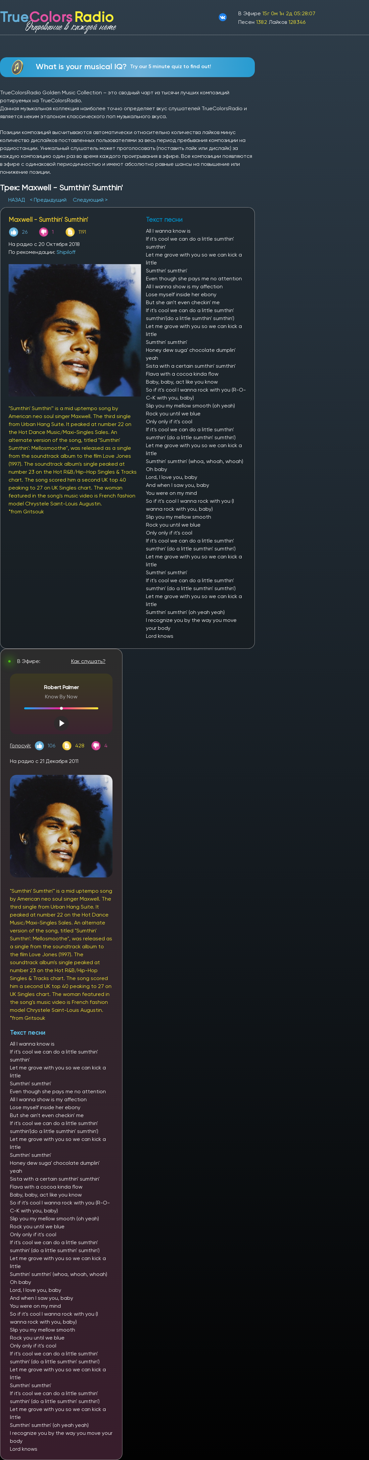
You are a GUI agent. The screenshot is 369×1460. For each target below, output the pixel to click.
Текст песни (27, 1032)
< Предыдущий (48, 200)
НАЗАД (17, 200)
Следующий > (90, 200)
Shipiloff (66, 252)
